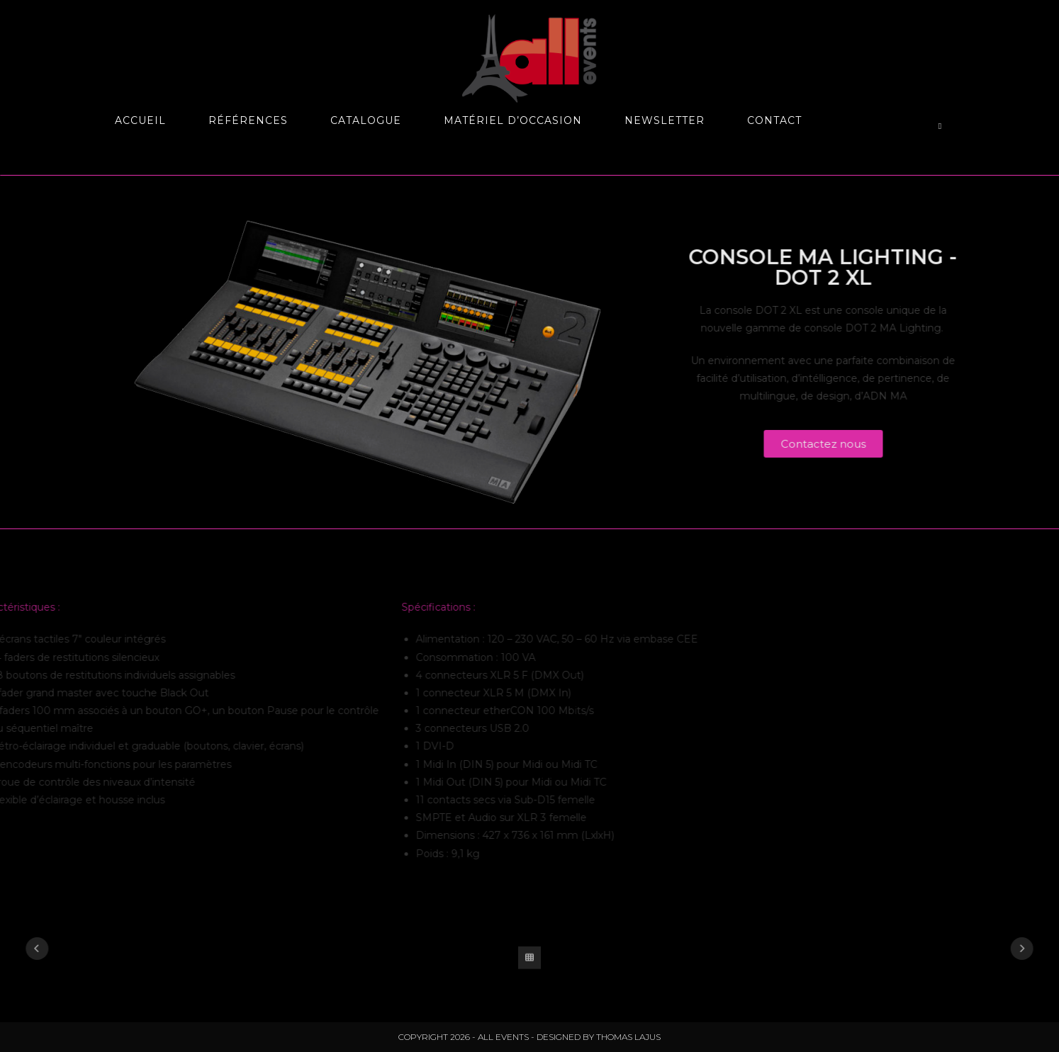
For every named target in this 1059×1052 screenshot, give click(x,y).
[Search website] (940, 126)
